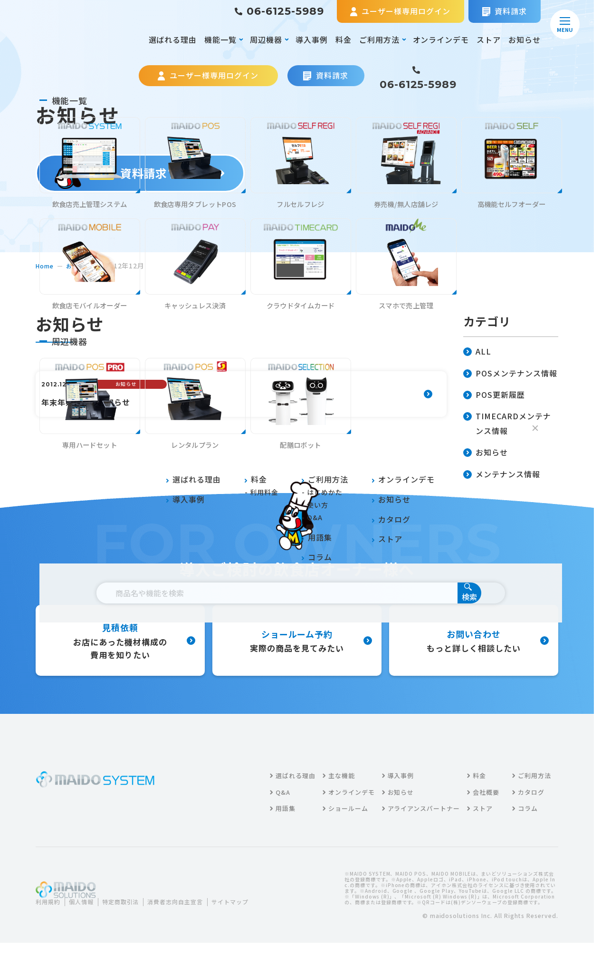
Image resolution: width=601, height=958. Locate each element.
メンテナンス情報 (501, 474)
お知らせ (524, 39)
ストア (489, 39)
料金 (343, 39)
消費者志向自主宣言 (193, 911)
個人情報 (87, 911)
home (46, 265)
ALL (477, 352)
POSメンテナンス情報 (510, 373)
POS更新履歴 (494, 395)
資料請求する (140, 173)
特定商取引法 (131, 911)
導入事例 (312, 39)
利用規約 (50, 911)
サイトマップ (61, 923)
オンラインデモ (441, 39)
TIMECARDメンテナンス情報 (507, 424)
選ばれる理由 (173, 39)
